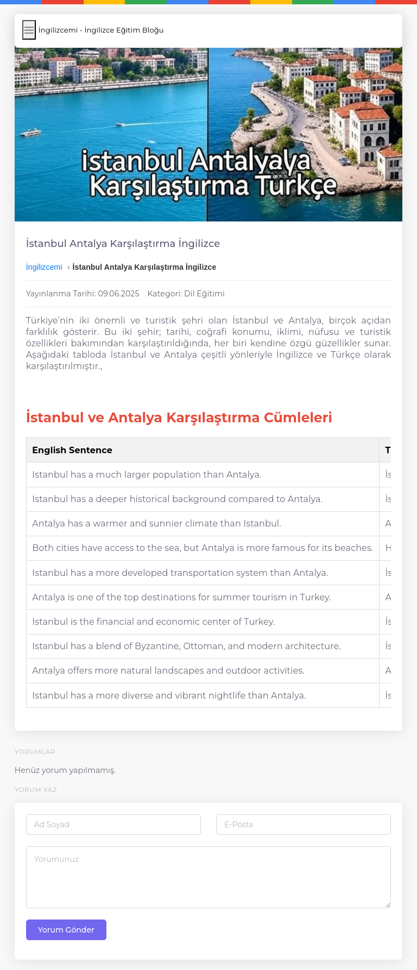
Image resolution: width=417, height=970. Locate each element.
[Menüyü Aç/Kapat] (29, 30)
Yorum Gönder (67, 925)
